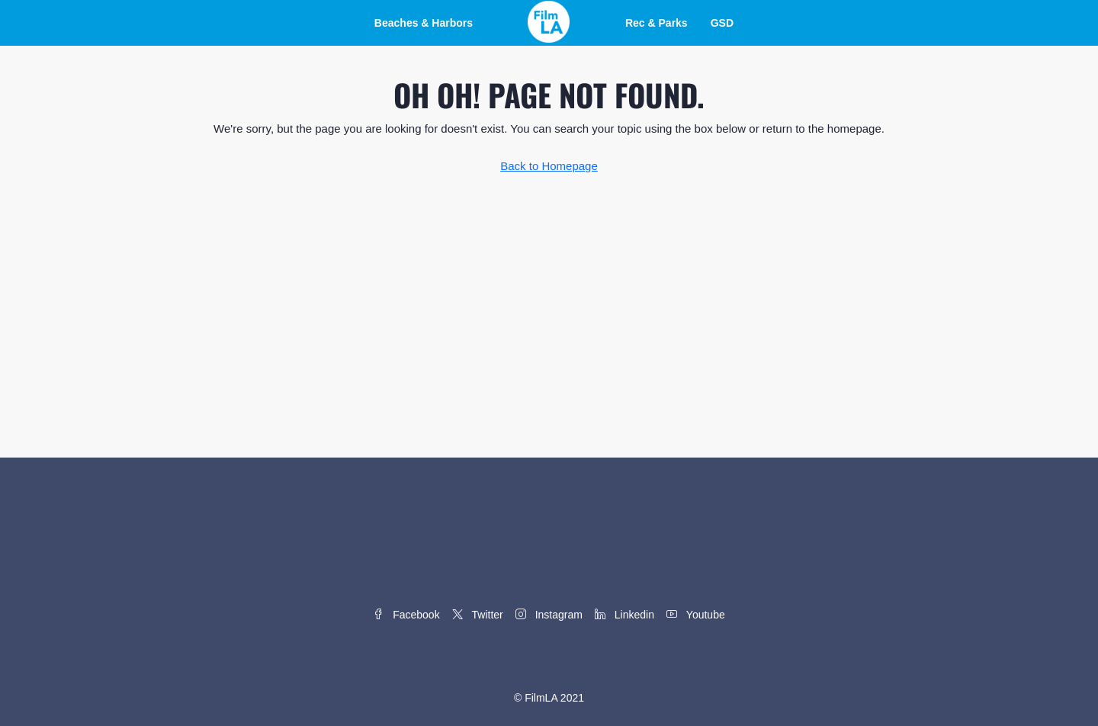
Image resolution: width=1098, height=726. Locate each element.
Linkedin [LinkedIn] (624, 615)
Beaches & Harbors (423, 23)
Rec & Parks (656, 23)
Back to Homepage (549, 165)
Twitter (477, 615)
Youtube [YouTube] (695, 615)
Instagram (549, 615)
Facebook (406, 615)
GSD (722, 23)
